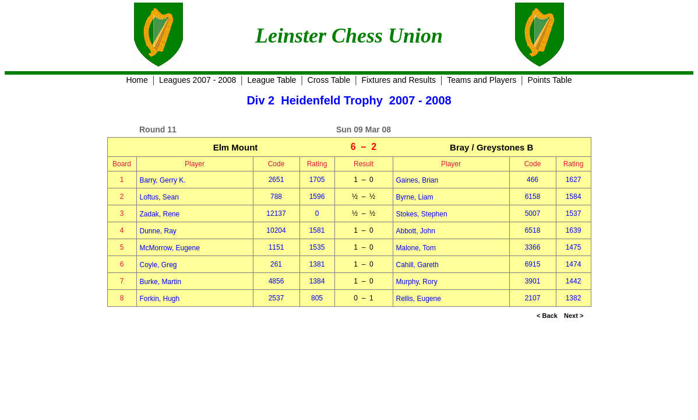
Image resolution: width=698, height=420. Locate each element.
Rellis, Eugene (418, 299)
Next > (573, 315)
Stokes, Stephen (421, 214)
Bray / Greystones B (491, 147)
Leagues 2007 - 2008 (197, 80)
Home (136, 80)
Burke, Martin (160, 282)
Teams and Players (481, 80)
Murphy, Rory (417, 282)
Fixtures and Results (398, 80)
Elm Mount (235, 147)
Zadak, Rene (160, 214)
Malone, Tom (416, 248)
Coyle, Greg (158, 265)
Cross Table (329, 80)
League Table (272, 80)
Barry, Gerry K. (163, 180)
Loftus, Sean (159, 197)
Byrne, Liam (414, 197)
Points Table (550, 80)
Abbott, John (415, 231)
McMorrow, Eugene (170, 248)
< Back (547, 315)
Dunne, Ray (158, 231)
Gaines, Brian (417, 180)
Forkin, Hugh (160, 299)
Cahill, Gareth (417, 265)
